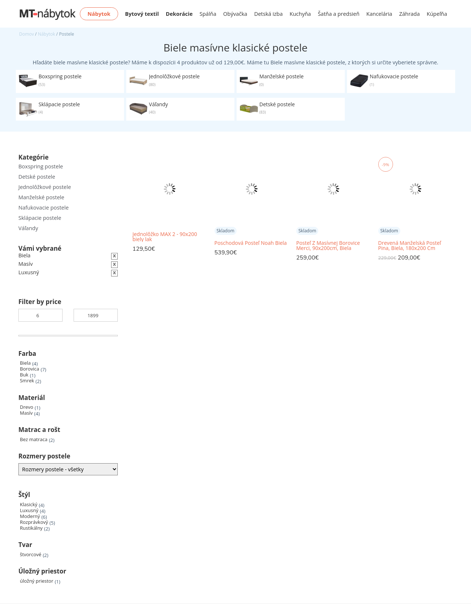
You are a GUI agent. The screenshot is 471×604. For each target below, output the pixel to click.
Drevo (26, 407)
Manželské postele (41, 197)
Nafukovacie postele (43, 207)
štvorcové (30, 554)
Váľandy (28, 228)
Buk (24, 374)
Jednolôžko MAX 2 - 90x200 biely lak (164, 237)
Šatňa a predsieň (339, 13)
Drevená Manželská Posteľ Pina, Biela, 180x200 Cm (409, 245)
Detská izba (268, 13)
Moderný (30, 516)
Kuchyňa (300, 13)
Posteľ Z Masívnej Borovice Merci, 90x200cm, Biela (328, 245)
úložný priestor (36, 581)
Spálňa (207, 13)
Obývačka (235, 13)
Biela (25, 363)
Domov (26, 34)
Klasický (28, 504)
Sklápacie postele (39, 217)
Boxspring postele (40, 166)
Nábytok (46, 34)
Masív (26, 413)
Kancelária (379, 13)
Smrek (27, 380)
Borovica (29, 369)
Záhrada (409, 13)
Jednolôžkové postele (44, 186)
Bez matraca (33, 439)
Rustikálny (31, 528)
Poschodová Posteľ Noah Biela (251, 243)
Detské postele (36, 176)
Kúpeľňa (437, 13)
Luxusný (29, 510)
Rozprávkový (34, 522)
